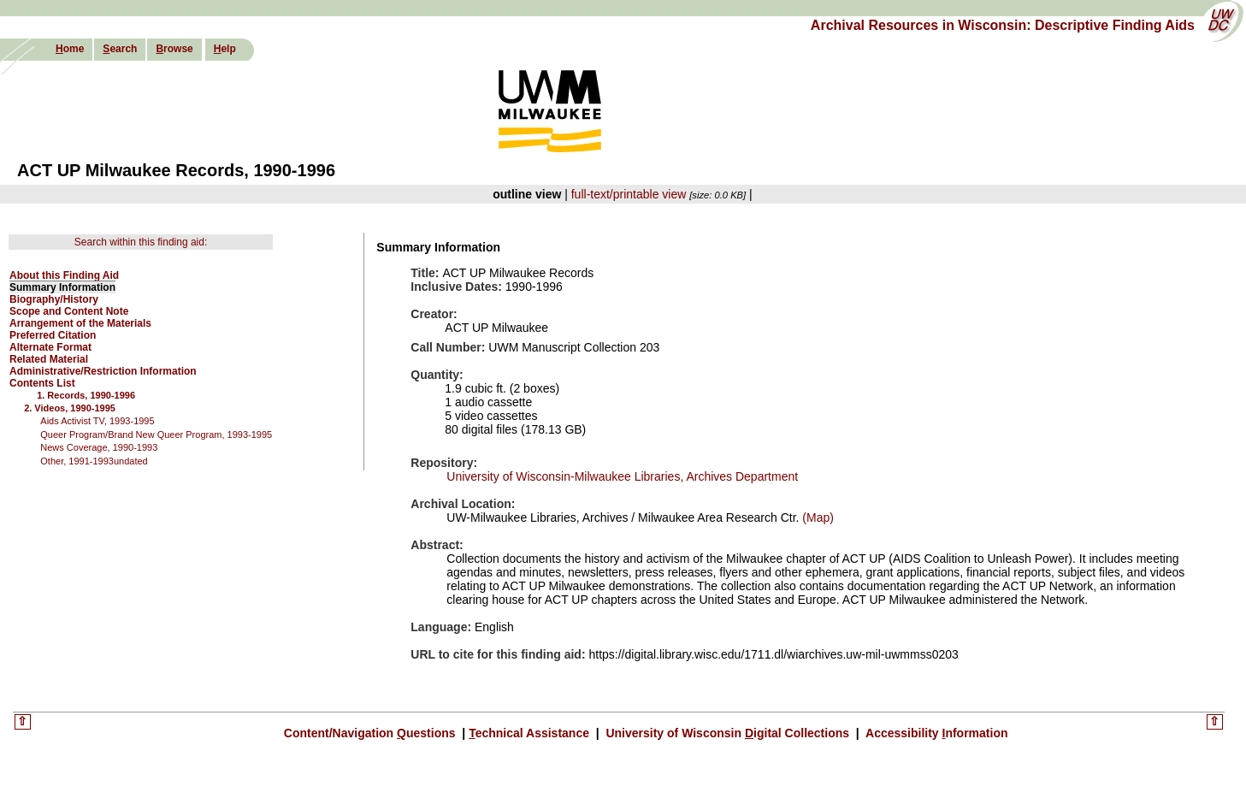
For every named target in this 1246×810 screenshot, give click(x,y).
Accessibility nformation (935, 733)
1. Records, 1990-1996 (86, 395)
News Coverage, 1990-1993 (98, 447)
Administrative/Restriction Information (103, 371)
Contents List (42, 383)
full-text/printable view (629, 194)
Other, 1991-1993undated (93, 461)
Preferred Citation (52, 335)
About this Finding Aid (64, 275)
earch (120, 49)
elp (225, 49)
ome (70, 49)
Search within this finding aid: (140, 242)
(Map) (816, 517)
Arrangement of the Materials (80, 323)
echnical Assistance (531, 733)
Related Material (48, 359)
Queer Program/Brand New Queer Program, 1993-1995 (156, 434)
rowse (174, 49)
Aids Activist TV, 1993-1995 (97, 421)
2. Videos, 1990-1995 (69, 408)
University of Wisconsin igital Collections (728, 733)
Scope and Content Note (68, 311)
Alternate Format (50, 347)
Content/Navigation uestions (371, 733)
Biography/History (53, 299)
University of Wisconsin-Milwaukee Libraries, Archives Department (622, 476)
